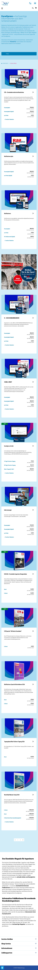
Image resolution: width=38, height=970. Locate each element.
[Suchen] (32, 8)
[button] (2, 967)
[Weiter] (20, 839)
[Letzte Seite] (23, 839)
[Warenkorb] (35, 8)
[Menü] (2, 8)
